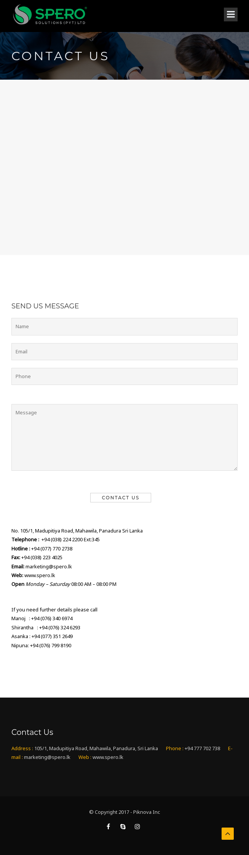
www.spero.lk (39, 575)
